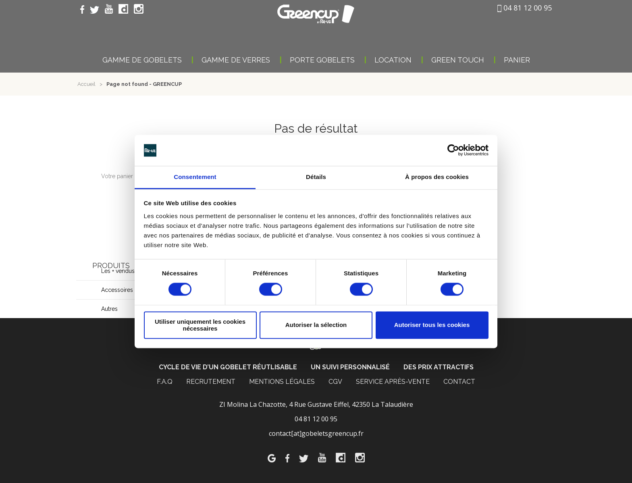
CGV (335, 381)
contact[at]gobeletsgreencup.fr (316, 433)
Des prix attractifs (438, 367)
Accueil (86, 84)
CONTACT (459, 381)
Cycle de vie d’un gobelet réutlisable (228, 367)
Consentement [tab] (195, 176)
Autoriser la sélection (316, 325)
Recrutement (210, 381)
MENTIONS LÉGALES (282, 381)
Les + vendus (118, 271)
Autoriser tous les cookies (432, 325)
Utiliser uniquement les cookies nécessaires (200, 325)
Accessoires (117, 290)
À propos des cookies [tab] (437, 176)
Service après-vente (393, 381)
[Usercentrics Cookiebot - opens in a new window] (453, 150)
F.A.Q (165, 381)
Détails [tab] (316, 176)
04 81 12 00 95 (524, 7)
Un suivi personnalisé (350, 367)
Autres (109, 309)
